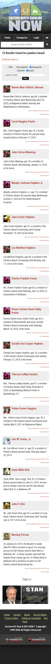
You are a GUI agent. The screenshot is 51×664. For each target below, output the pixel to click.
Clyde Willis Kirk (21, 470)
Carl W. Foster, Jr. (21, 439)
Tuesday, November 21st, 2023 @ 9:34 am (39, 237)
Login (36, 37)
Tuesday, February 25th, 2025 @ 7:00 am (39, 141)
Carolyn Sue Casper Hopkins (27, 343)
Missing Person (20, 534)
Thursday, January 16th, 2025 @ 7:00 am (39, 172)
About (27, 614)
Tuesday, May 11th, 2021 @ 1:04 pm (40, 428)
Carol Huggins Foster (23, 121)
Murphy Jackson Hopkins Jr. (27, 183)
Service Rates (40, 614)
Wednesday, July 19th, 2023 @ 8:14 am (40, 267)
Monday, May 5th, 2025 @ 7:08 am (41, 110)
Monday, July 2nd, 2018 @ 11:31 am (41, 493)
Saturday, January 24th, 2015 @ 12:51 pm (39, 568)
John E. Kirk (18, 504)
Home (7, 37)
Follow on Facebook (31, 618)
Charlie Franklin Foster (24, 278)
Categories (21, 37)
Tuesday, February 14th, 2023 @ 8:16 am (39, 363)
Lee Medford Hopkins (23, 247)
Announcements (45, 114)
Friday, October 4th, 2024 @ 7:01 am (40, 206)
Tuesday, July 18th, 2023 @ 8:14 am (40, 298)
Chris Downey (46, 572)
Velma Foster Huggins (24, 408)
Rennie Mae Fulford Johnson (27, 87)
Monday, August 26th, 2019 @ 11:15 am (40, 459)
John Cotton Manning (23, 152)
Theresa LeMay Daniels (25, 374)
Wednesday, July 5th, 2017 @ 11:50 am (40, 524)
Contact (17, 614)
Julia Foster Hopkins (23, 217)
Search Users (9, 59)
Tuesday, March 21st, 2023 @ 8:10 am (40, 333)
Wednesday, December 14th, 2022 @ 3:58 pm (38, 397)
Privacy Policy (11, 618)
